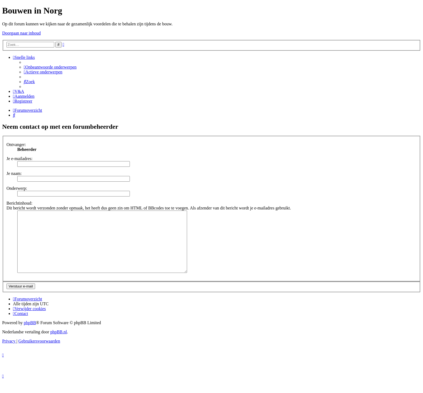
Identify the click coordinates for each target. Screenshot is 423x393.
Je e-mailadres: (19, 158)
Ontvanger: (16, 144)
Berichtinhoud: (19, 203)
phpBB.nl (58, 344)
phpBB (30, 335)
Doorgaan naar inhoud (21, 33)
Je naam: (14, 173)
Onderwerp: (16, 188)
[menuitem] (50, 67)
